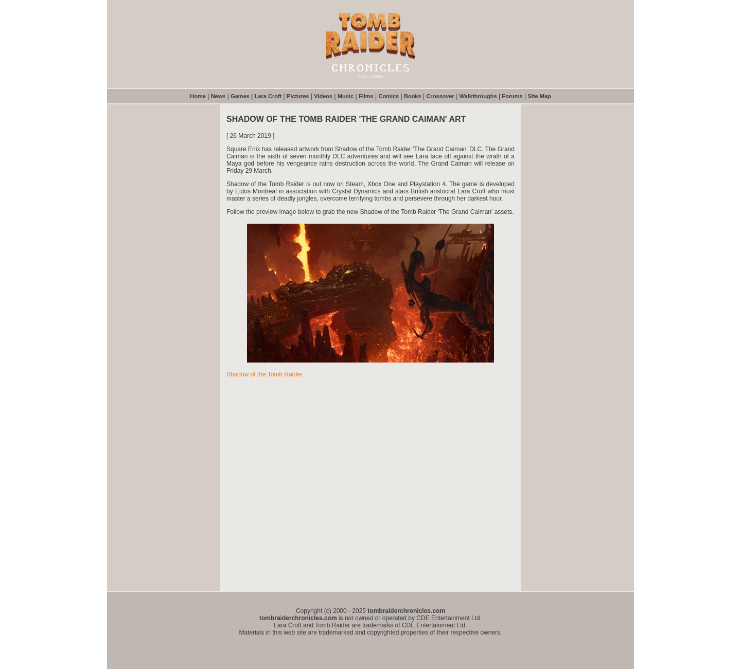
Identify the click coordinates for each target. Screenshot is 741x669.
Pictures (298, 96)
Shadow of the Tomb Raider (264, 374)
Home (198, 96)
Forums (512, 96)
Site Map (539, 96)
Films (366, 96)
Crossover (440, 96)
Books (412, 96)
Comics (388, 96)
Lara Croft (268, 96)
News (218, 96)
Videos (323, 96)
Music (346, 96)
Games (240, 96)
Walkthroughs (478, 96)
